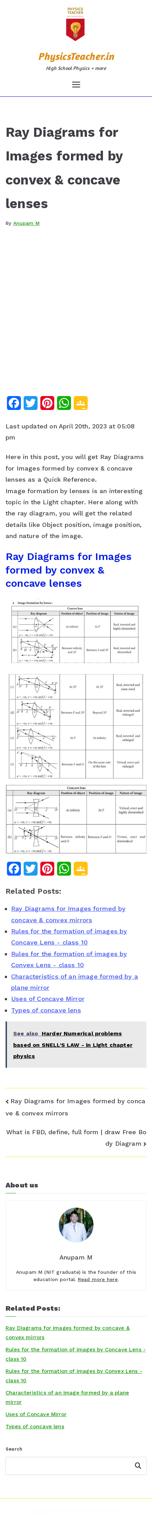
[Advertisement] (76, 316)
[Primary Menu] (76, 84)
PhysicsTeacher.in (76, 56)
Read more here (98, 1279)
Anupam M (26, 223)
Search (14, 1449)
